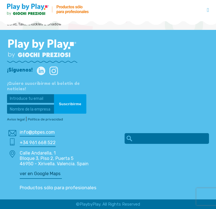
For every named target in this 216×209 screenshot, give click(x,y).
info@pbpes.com (37, 132)
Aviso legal (16, 119)
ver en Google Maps (40, 173)
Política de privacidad (45, 119)
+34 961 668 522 (38, 142)
